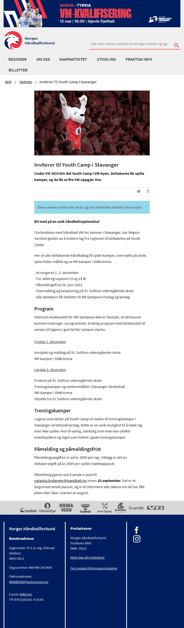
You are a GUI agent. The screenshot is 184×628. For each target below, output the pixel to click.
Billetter (18, 70)
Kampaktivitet (73, 59)
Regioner (17, 59)
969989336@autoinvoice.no (28, 582)
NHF (8, 81)
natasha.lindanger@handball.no (60, 480)
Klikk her (26, 594)
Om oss (43, 59)
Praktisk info (139, 59)
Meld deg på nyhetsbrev (87, 557)
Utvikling (106, 59)
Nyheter (26, 81)
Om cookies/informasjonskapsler (93, 568)
